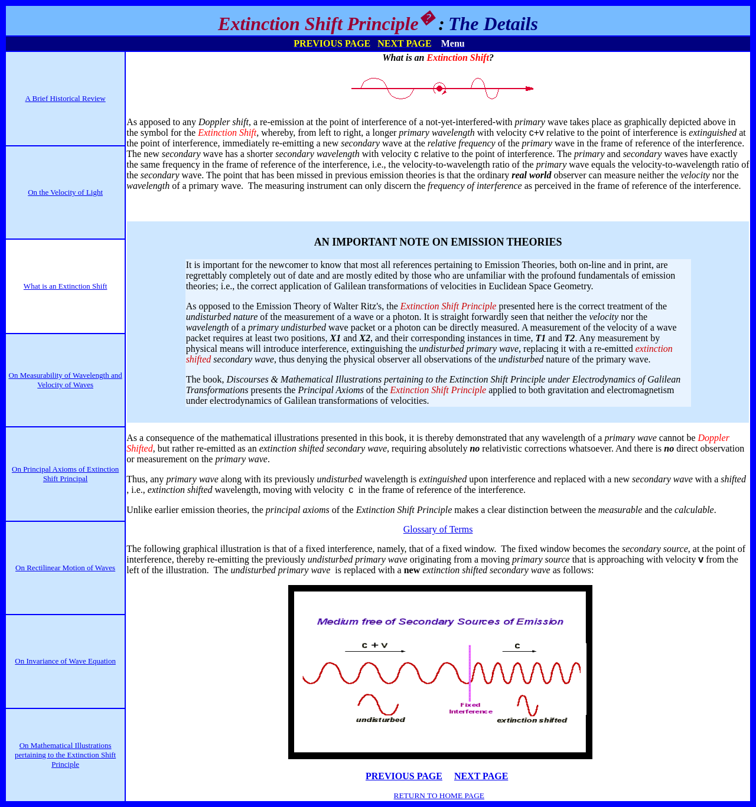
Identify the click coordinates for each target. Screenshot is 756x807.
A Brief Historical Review (65, 98)
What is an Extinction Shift (65, 286)
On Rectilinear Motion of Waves (65, 567)
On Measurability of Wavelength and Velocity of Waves (65, 380)
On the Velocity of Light (65, 192)
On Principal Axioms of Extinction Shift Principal (65, 474)
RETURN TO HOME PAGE (439, 795)
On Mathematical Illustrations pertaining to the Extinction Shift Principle (65, 755)
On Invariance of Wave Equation (65, 660)
